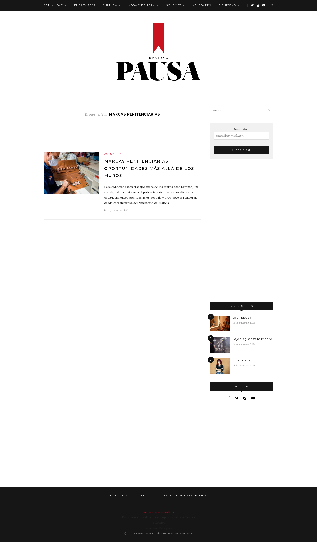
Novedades (201, 5)
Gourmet (173, 5)
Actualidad (53, 5)
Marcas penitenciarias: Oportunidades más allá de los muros (149, 168)
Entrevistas (85, 5)
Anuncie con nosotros (158, 512)
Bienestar (227, 5)
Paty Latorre (241, 360)
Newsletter (241, 133)
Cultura (110, 5)
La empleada (242, 317)
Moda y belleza (141, 5)
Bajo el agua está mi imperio (252, 339)
